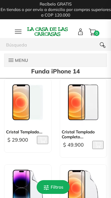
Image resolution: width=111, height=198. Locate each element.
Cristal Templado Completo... (78, 134)
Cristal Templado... (24, 132)
